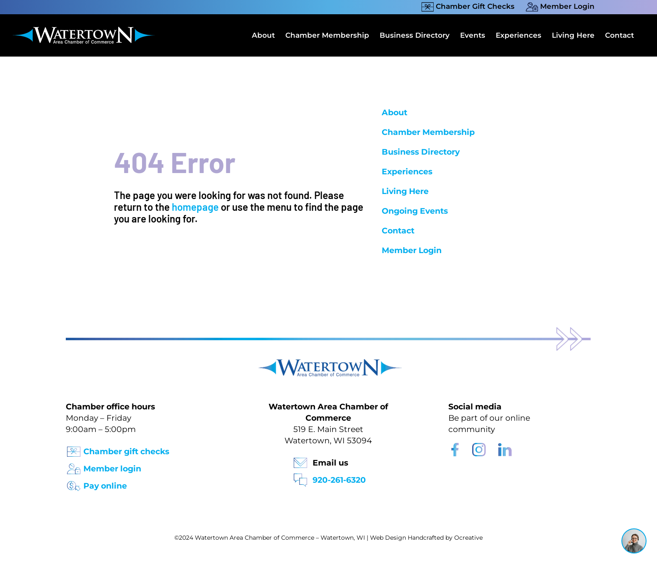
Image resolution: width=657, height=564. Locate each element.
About (394, 112)
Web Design (388, 537)
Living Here (405, 191)
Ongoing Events (415, 211)
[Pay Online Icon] (73, 483)
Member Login (412, 250)
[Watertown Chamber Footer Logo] (328, 363)
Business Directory (421, 152)
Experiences (407, 171)
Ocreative (468, 537)
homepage (195, 207)
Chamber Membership (428, 132)
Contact (398, 230)
